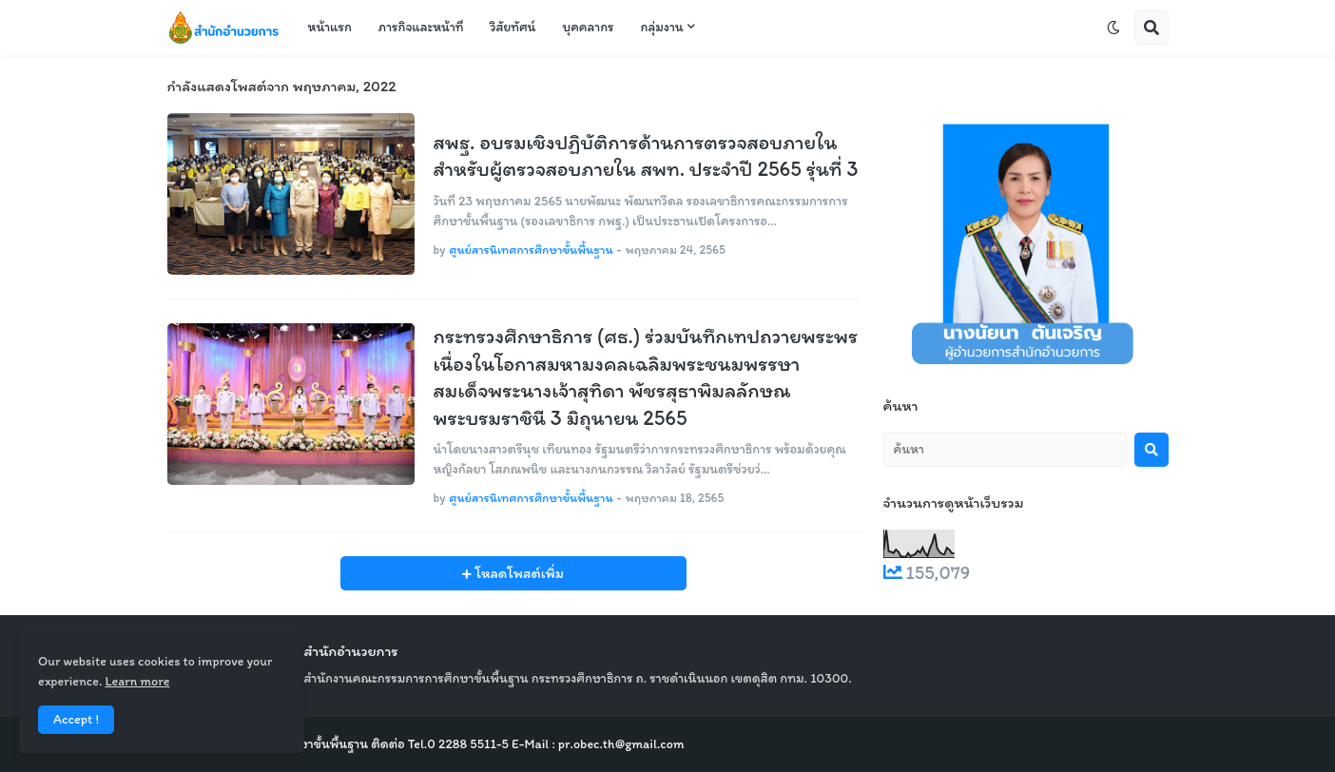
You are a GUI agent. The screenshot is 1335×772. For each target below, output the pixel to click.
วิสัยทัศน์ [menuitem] (512, 27)
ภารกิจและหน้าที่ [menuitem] (421, 27)
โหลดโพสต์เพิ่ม (518, 573)
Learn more (137, 681)
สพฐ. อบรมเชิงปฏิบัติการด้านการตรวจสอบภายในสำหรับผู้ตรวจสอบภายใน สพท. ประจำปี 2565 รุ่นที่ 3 (646, 156)
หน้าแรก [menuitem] (330, 27)
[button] (1113, 27)
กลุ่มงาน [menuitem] (662, 27)
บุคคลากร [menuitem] (587, 27)
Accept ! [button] (76, 719)
